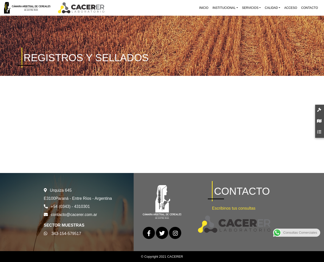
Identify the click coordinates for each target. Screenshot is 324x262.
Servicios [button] (250, 8)
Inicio (204, 8)
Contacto (309, 8)
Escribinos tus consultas (233, 208)
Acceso (290, 8)
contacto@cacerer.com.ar (74, 214)
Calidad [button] (271, 8)
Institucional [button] (223, 8)
